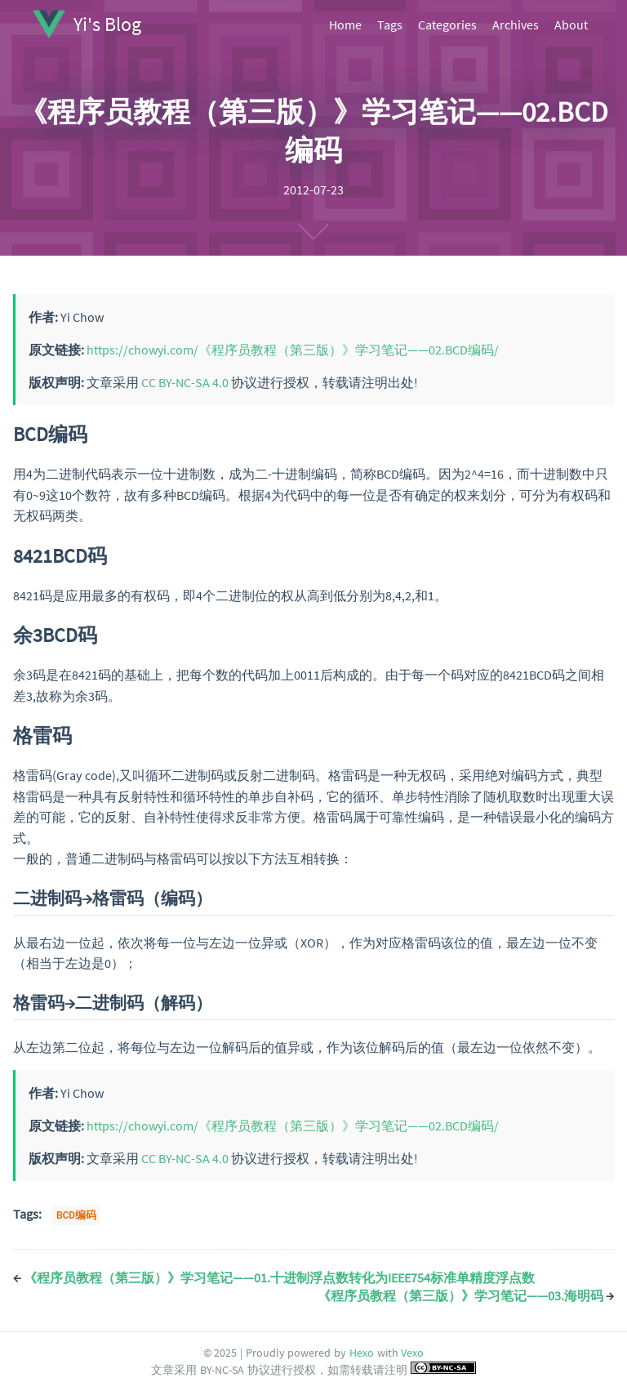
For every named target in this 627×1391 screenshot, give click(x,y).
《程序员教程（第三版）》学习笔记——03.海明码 (466, 1295)
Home (345, 24)
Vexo (412, 1352)
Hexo (361, 1352)
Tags (389, 24)
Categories (447, 24)
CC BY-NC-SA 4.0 (185, 382)
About (571, 24)
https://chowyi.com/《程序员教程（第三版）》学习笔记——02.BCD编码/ (293, 349)
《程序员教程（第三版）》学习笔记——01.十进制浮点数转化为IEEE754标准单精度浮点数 (274, 1277)
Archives (515, 24)
